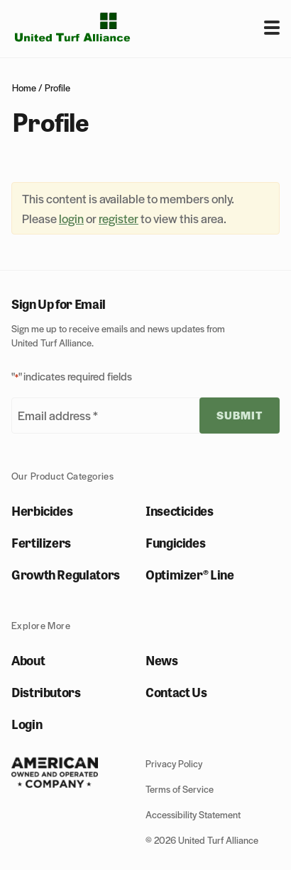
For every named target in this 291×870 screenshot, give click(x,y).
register (118, 218)
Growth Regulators (65, 574)
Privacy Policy (174, 763)
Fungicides (175, 542)
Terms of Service (180, 789)
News (162, 659)
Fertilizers (41, 542)
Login (26, 723)
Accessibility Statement (193, 814)
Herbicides (41, 510)
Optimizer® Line (190, 574)
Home (24, 87)
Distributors (46, 691)
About (28, 659)
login (71, 218)
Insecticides (180, 510)
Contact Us (176, 691)
